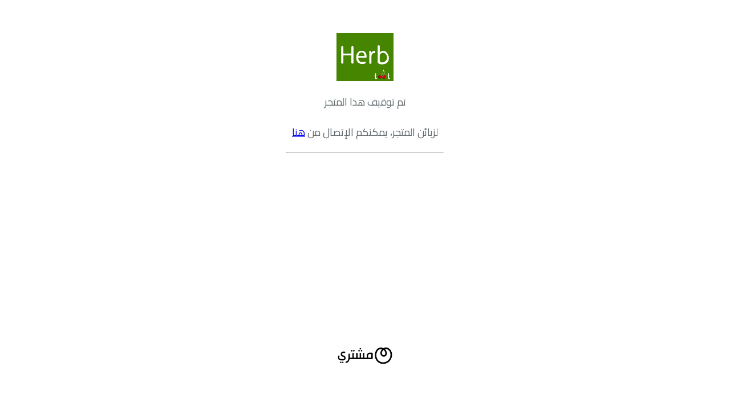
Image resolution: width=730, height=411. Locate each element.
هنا (298, 132)
